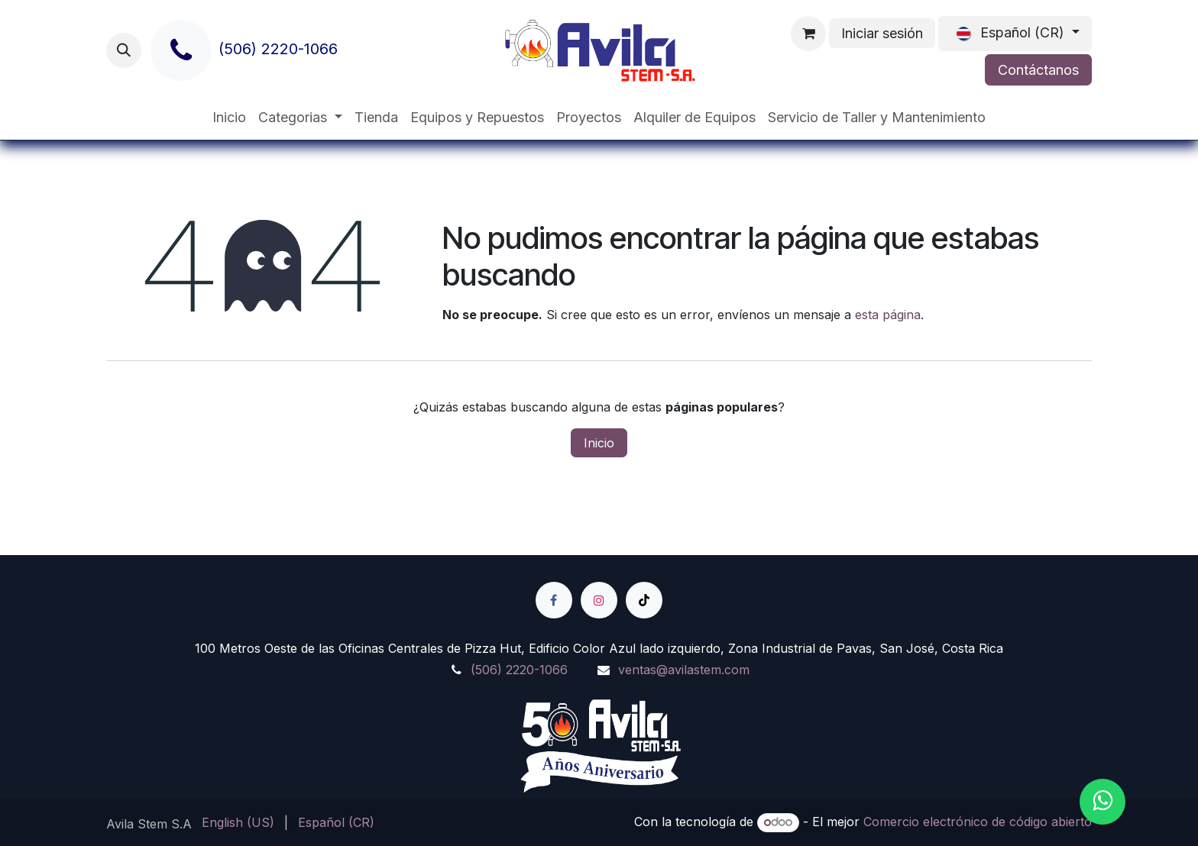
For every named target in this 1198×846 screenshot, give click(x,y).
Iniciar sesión (882, 33)
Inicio (599, 442)
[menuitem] (229, 117)
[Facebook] (554, 600)
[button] (123, 50)
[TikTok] (644, 600)
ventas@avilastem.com (684, 669)
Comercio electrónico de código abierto (977, 821)
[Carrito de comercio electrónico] (808, 33)
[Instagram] (599, 600)
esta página (888, 314)
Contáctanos (1038, 70)
